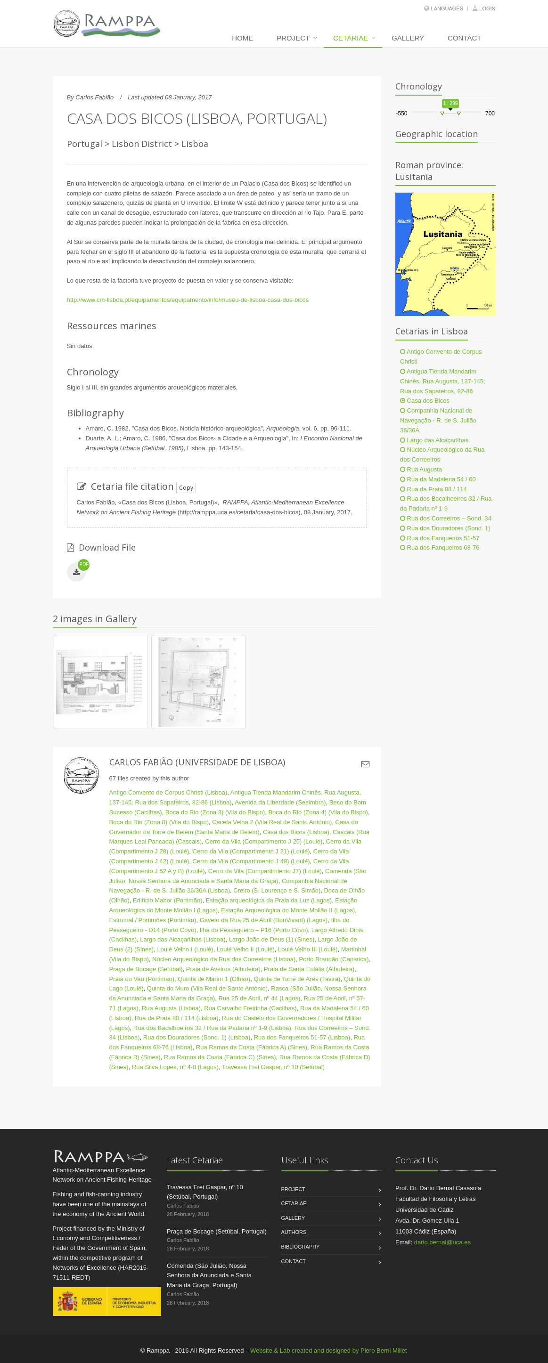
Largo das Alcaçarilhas (434, 440)
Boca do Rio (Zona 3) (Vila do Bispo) (215, 812)
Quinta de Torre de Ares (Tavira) (297, 978)
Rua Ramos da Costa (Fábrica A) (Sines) (251, 1047)
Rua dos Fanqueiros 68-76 (440, 547)
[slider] (442, 114)
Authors (294, 1232)
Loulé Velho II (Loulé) (246, 949)
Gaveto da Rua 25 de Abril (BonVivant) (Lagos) (263, 920)
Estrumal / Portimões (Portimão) (152, 920)
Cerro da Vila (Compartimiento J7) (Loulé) (265, 871)
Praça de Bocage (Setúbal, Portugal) (217, 1231)
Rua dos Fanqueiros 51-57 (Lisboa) (302, 1037)
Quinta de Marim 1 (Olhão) (214, 978)
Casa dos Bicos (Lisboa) (296, 832)
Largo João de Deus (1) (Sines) (271, 939)
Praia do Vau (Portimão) (142, 978)
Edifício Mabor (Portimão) (167, 900)
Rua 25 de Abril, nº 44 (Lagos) (260, 998)
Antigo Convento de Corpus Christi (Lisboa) (168, 792)
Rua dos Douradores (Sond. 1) (445, 528)
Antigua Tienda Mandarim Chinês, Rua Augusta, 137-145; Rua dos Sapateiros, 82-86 (442, 381)
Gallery (408, 38)
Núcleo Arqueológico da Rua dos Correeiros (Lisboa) (223, 959)
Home (242, 38)
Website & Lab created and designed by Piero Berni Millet (328, 1350)
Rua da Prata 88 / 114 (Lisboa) (177, 1018)
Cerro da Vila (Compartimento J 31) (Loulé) (251, 851)
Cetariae (350, 38)
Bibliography (300, 1246)
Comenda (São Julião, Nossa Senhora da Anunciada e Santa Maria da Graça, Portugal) (209, 1275)
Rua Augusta (421, 469)
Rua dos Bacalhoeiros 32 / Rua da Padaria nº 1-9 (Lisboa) (212, 1027)
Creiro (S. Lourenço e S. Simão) (276, 890)
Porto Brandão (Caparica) (334, 959)
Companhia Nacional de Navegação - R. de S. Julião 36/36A (438, 420)
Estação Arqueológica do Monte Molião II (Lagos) (288, 910)
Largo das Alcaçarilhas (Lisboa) (182, 939)
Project (293, 38)
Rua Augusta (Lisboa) (171, 1008)
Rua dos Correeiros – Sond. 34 (445, 518)
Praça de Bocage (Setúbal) (146, 969)
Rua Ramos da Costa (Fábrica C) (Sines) (220, 1057)
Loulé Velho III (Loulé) (307, 949)
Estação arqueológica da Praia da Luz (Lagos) (269, 900)
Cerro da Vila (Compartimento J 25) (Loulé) (263, 841)
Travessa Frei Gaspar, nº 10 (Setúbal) (273, 1067)
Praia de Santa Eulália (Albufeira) (309, 969)
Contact (464, 38)
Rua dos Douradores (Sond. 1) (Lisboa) (197, 1037)
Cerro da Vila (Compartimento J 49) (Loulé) (251, 861)
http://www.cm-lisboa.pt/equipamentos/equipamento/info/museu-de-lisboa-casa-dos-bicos (188, 299)
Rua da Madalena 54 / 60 (438, 479)
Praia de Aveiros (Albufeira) (223, 969)
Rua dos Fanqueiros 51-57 (440, 538)
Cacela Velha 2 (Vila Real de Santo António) (272, 822)
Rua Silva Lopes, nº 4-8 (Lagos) (175, 1067)
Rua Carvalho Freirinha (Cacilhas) (250, 1008)
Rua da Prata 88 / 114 (433, 489)
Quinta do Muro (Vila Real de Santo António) (207, 988)
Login (487, 8)
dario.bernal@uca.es (442, 1242)
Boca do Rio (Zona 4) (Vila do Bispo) (318, 812)
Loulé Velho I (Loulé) (185, 949)
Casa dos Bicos (425, 400)
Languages (447, 8)
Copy (186, 488)
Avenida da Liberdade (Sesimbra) (280, 802)
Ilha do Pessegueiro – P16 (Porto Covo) (254, 929)
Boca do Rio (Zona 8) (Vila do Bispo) (159, 822)
